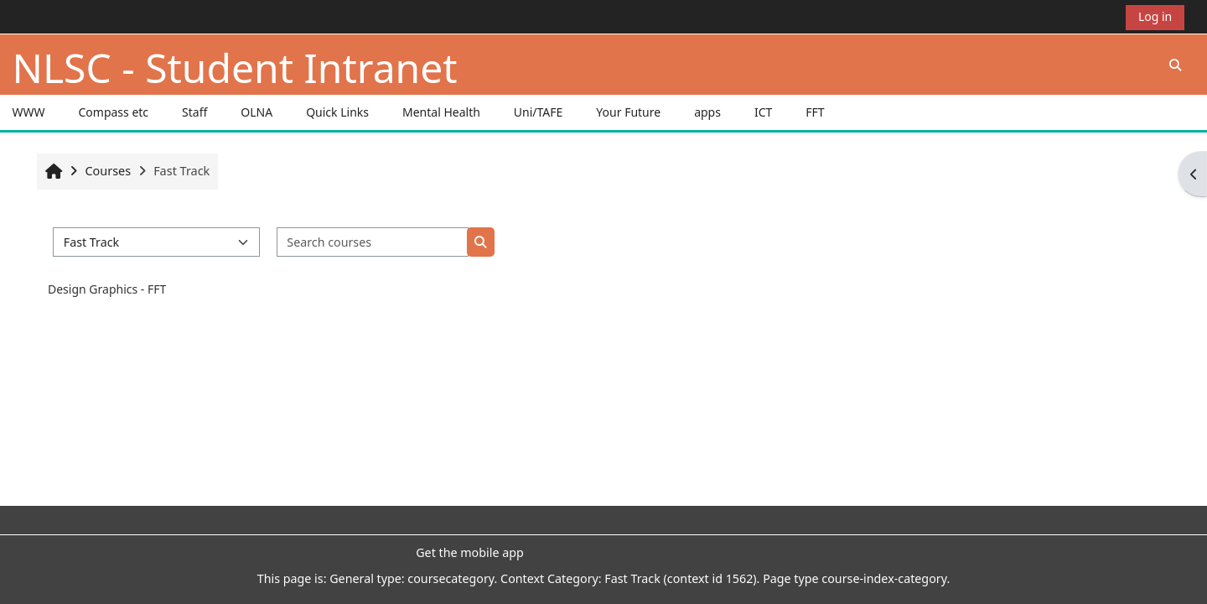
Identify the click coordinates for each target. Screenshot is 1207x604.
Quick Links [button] (337, 112)
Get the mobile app (470, 552)
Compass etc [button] (113, 112)
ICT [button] (763, 112)
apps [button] (707, 112)
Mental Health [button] (441, 112)
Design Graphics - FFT (107, 289)
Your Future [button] (628, 112)
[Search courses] (373, 242)
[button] (1175, 64)
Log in (1155, 16)
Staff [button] (194, 112)
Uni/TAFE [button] (538, 112)
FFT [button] (815, 112)
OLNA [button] (256, 112)
